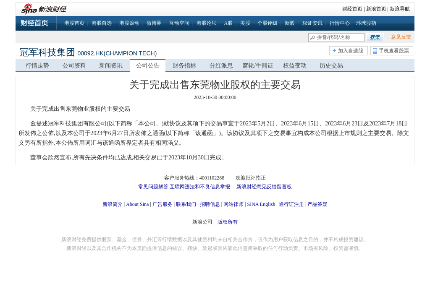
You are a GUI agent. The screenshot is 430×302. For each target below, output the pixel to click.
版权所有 (228, 222)
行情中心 (340, 23)
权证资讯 (312, 23)
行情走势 (37, 65)
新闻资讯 (111, 65)
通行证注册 (291, 204)
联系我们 (186, 204)
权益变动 (295, 65)
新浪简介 (112, 204)
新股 (290, 23)
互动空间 (179, 23)
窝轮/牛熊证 (257, 65)
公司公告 (148, 65)
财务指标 (184, 65)
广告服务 (162, 204)
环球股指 (366, 23)
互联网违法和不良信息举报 (200, 187)
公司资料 (74, 65)
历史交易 (331, 65)
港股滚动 (129, 23)
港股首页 (74, 23)
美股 (245, 23)
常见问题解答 (153, 187)
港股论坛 (207, 23)
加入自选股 (350, 51)
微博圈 (154, 23)
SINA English (261, 204)
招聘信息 (210, 204)
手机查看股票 (394, 51)
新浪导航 (400, 9)
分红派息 (221, 65)
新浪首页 (376, 9)
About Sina (137, 204)
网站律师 (233, 204)
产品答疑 (317, 204)
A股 (228, 23)
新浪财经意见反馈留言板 (264, 187)
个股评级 (267, 23)
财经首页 (352, 9)
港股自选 (102, 23)
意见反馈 (401, 37)
